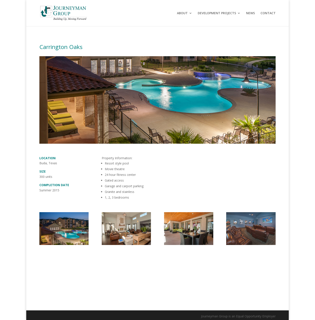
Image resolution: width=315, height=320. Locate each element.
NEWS (250, 13)
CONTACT (268, 13)
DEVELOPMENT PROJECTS (217, 13)
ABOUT (182, 13)
